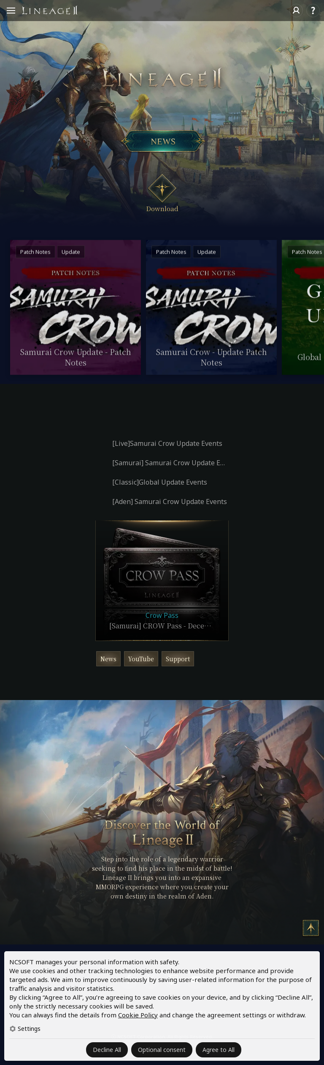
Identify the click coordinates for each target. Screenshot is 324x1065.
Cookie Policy (138, 1015)
